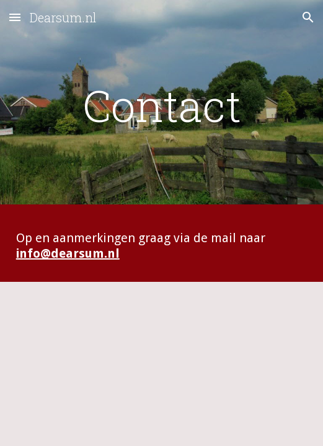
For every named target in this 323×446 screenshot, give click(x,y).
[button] (15, 17)
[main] (161, 105)
